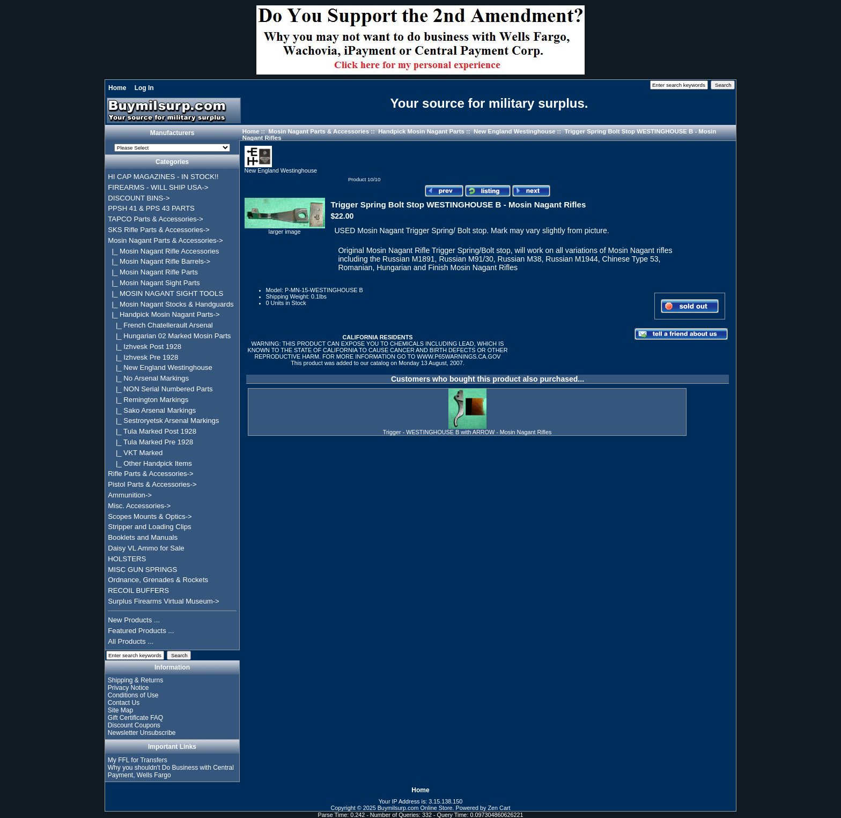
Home (117, 88)
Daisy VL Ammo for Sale (146, 548)
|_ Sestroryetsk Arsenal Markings (163, 421)
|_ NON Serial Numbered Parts (160, 389)
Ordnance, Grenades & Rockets (158, 580)
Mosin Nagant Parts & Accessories (318, 131)
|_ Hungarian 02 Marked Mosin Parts (169, 336)
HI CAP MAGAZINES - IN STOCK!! (163, 177)
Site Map (120, 710)
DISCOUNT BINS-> (138, 198)
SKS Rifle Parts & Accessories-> (158, 230)
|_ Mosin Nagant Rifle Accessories (163, 251)
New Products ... (134, 620)
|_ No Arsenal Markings (148, 378)
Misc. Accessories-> (139, 506)
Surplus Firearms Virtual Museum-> (163, 601)
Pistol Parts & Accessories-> (152, 484)
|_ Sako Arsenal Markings (152, 410)
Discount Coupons (134, 725)
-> (165, 240)
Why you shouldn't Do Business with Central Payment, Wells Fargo (171, 771)
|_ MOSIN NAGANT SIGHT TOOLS (165, 293)
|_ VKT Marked (135, 453)
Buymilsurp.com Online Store (415, 808)
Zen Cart (499, 808)
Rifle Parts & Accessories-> (150, 474)
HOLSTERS (127, 559)
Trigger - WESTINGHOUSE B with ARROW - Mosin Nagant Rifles (467, 432)
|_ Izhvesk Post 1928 (144, 347)
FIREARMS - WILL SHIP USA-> (158, 187)
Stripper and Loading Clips (149, 527)
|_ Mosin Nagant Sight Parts (154, 283)
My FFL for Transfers (137, 760)
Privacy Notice (128, 687)
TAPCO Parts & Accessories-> (155, 219)
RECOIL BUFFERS (138, 590)
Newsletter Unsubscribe (142, 733)
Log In (144, 88)
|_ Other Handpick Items (150, 463)
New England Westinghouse (514, 131)
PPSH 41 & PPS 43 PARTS (151, 208)
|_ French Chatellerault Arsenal (160, 325)
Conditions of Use (133, 695)
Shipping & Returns (135, 680)
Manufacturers (172, 133)
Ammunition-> (130, 495)
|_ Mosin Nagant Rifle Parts (153, 272)
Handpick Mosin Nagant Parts (421, 131)
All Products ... (130, 641)
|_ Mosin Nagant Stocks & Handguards (170, 304)
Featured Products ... (141, 631)
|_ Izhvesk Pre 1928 (143, 357)
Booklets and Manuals (143, 537)
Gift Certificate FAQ (135, 718)
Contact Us (123, 703)
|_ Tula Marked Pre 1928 (150, 442)
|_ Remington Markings (148, 400)
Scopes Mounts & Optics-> (150, 516)
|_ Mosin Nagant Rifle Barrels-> (159, 261)
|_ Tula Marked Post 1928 (152, 431)
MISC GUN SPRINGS (142, 570)
